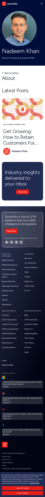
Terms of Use (6, 459)
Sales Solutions (8, 260)
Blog (26, 315)
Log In (4, 361)
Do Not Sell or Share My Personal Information (16, 468)
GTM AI (4, 300)
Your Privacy (29, 343)
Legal (26, 352)
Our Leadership (30, 263)
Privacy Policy (6, 456)
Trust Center (29, 338)
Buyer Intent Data (8, 281)
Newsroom (28, 281)
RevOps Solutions (9, 269)
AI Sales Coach (7, 291)
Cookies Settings (7, 462)
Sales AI (5, 295)
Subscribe (22, 192)
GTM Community (31, 320)
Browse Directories (9, 338)
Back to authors (12, 73)
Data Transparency (9, 320)
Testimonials (29, 286)
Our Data (5, 315)
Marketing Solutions (9, 265)
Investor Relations (31, 267)
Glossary (27, 347)
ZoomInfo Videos (31, 324)
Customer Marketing (14, 124)
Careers (27, 277)
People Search (7, 343)
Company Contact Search (9, 275)
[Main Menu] (41, 3)
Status (4, 465)
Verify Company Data (10, 329)
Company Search (8, 347)
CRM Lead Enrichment (10, 286)
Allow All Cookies (22, 488)
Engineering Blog (30, 334)
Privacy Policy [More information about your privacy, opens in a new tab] (34, 483)
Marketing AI (6, 305)
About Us (28, 258)
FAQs (26, 272)
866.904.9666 (7, 365)
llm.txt (27, 291)
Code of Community (10, 324)
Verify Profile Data (8, 334)
